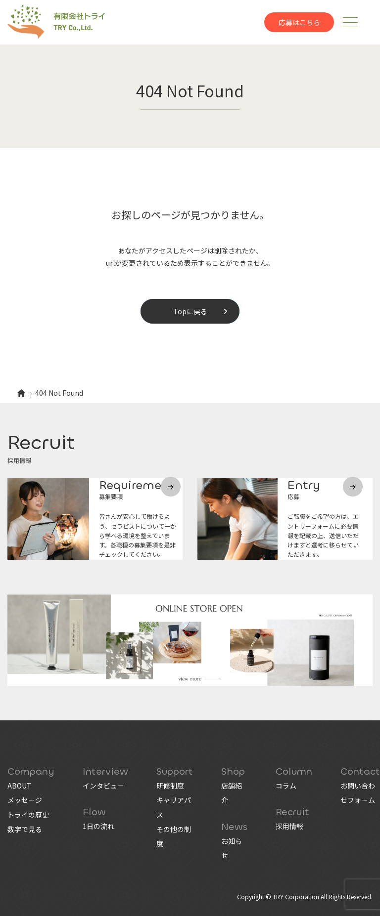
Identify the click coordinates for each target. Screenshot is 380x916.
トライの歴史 (28, 815)
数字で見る (24, 829)
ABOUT (19, 786)
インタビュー (103, 786)
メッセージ (24, 800)
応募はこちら (299, 22)
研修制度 (170, 786)
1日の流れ (98, 826)
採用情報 (289, 826)
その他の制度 (173, 836)
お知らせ (231, 848)
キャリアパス (173, 807)
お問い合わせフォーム (357, 793)
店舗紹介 (231, 793)
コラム (286, 786)
